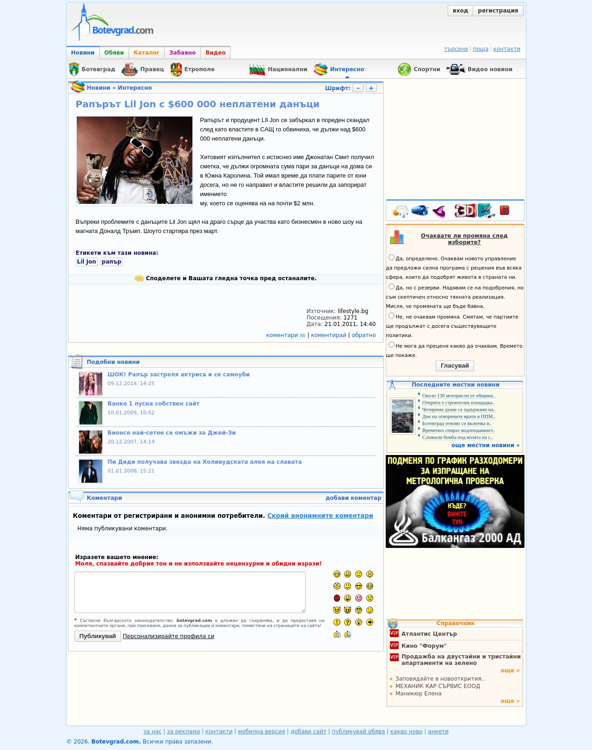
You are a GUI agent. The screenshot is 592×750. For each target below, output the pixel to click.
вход (460, 10)
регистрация (498, 10)
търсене (456, 49)
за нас (152, 731)
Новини (83, 52)
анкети (438, 731)
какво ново (406, 731)
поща (481, 49)
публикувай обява (358, 731)
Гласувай (455, 365)
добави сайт (308, 731)
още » (510, 670)
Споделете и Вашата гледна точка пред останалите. (225, 278)
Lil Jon (86, 261)
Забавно (182, 52)
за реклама (183, 731)
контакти (506, 49)
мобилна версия (261, 731)
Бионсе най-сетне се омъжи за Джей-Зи (172, 433)
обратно (364, 335)
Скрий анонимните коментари (320, 515)
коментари (287, 335)
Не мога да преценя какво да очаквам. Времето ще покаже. (454, 350)
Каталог (147, 52)
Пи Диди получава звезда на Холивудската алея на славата (205, 462)
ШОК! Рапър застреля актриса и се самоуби (179, 374)
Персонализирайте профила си (169, 636)
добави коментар (354, 498)
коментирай (329, 335)
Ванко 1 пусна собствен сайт (154, 403)
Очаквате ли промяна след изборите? (464, 239)
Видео (215, 52)
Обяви (114, 52)
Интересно (135, 88)
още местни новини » (485, 445)
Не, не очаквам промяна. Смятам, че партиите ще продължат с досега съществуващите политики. (452, 325)
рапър (112, 261)
